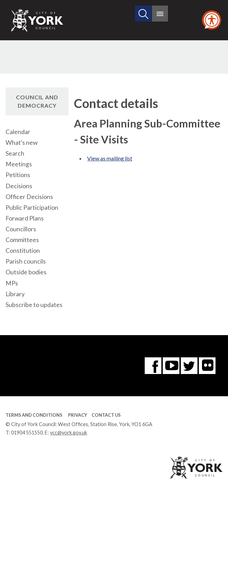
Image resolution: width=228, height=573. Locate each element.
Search (15, 153)
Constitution (23, 250)
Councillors (21, 229)
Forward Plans (25, 218)
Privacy (77, 415)
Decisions (19, 186)
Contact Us (106, 415)
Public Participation (32, 207)
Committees (22, 239)
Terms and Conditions (34, 415)
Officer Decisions (29, 196)
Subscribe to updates (34, 304)
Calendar (18, 131)
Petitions (18, 174)
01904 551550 (27, 432)
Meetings (19, 164)
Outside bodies (26, 272)
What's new (21, 142)
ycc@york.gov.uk (68, 432)
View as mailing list (109, 158)
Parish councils (26, 261)
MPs (12, 283)
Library (15, 294)
